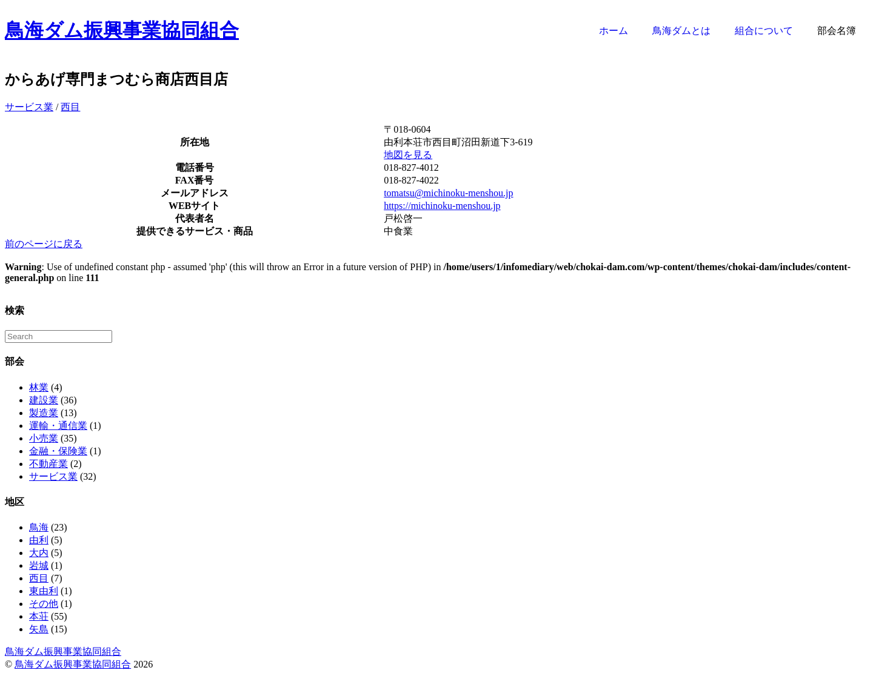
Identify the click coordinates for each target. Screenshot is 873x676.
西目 (70, 107)
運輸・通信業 (58, 425)
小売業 (43, 438)
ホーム (613, 30)
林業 (38, 387)
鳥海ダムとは (681, 30)
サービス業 (29, 107)
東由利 (43, 591)
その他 (43, 603)
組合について (764, 30)
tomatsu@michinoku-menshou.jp (448, 193)
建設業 (43, 400)
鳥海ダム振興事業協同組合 (122, 30)
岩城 (38, 565)
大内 (38, 553)
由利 (38, 540)
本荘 (38, 616)
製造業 (43, 413)
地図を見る (408, 155)
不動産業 (48, 464)
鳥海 (38, 527)
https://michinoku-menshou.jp (442, 205)
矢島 (38, 629)
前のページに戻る (43, 244)
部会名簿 (836, 30)
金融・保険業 (58, 451)
